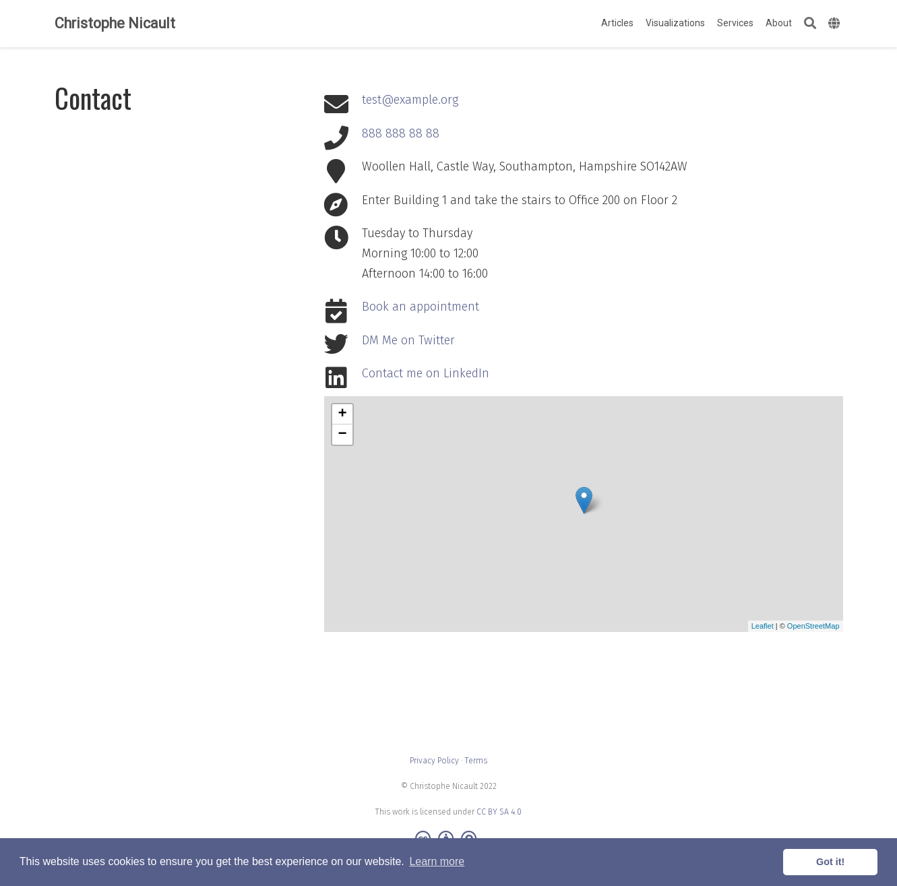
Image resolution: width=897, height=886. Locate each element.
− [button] (342, 434)
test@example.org (410, 99)
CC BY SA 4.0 (499, 812)
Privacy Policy (434, 760)
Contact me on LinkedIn (425, 373)
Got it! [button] (830, 861)
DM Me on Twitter (408, 340)
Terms (476, 760)
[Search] (810, 24)
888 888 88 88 (400, 133)
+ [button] (342, 414)
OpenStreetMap (813, 626)
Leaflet (762, 626)
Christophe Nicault (115, 23)
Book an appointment (420, 306)
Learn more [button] (436, 861)
